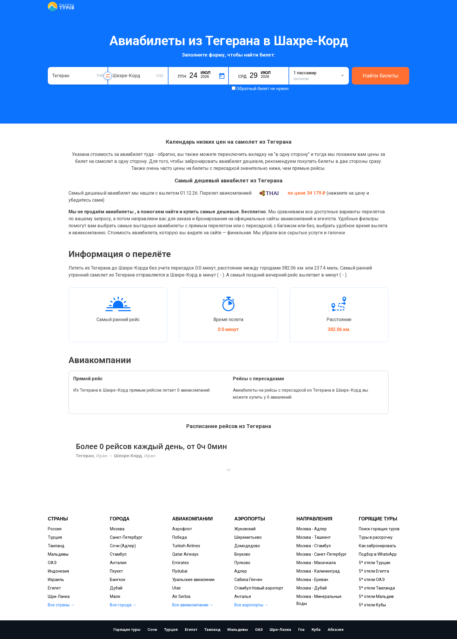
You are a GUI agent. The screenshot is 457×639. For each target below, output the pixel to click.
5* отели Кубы (372, 605)
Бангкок (117, 579)
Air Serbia (181, 596)
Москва (117, 529)
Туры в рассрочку (376, 537)
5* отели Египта (374, 571)
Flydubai (179, 571)
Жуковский (245, 529)
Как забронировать (377, 545)
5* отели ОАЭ (372, 579)
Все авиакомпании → (192, 605)
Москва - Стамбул (313, 545)
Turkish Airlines (186, 545)
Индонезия (58, 571)
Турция (55, 537)
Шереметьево (248, 537)
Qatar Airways (185, 554)
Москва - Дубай (311, 588)
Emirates (180, 562)
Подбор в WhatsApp (378, 554)
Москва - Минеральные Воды (319, 600)
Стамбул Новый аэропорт (258, 588)
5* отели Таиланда (377, 588)
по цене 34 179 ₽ (307, 193)
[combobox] (78, 76)
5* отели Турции (374, 562)
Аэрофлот (182, 529)
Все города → (123, 605)
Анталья (242, 596)
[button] (228, 470)
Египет (54, 588)
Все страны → (61, 605)
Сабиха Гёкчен (248, 579)
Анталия (118, 562)
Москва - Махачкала (316, 562)
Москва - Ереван (312, 579)
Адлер (240, 571)
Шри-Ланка (59, 596)
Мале (115, 596)
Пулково (242, 562)
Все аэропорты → (251, 605)
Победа (179, 537)
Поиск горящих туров (379, 529)
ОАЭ (52, 562)
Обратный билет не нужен (262, 88)
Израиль (56, 579)
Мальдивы (58, 554)
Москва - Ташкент (313, 537)
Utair (176, 588)
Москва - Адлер (311, 529)
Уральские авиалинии (193, 579)
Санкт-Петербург (126, 537)
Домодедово (247, 545)
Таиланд (56, 545)
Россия (54, 529)
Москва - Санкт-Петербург (321, 554)
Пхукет (116, 571)
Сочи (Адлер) (123, 545)
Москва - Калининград (318, 571)
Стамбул (118, 554)
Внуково (242, 554)
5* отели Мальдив (376, 596)
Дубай (116, 588)
